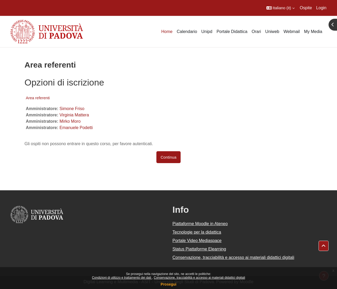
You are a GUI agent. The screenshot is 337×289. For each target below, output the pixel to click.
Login (321, 8)
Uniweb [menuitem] (272, 31)
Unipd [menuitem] (206, 31)
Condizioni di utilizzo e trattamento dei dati (122, 277)
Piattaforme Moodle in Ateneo (200, 223)
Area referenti (38, 98)
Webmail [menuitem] (292, 31)
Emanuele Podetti (76, 127)
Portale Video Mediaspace (197, 240)
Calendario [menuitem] (187, 31)
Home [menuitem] (166, 31)
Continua (168, 157)
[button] (280, 8)
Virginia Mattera (74, 115)
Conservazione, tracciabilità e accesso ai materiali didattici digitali (199, 277)
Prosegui (168, 284)
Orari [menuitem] (256, 31)
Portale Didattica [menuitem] (231, 31)
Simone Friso (72, 108)
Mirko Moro (70, 121)
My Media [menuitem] (313, 31)
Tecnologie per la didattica (196, 232)
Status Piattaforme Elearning (199, 249)
